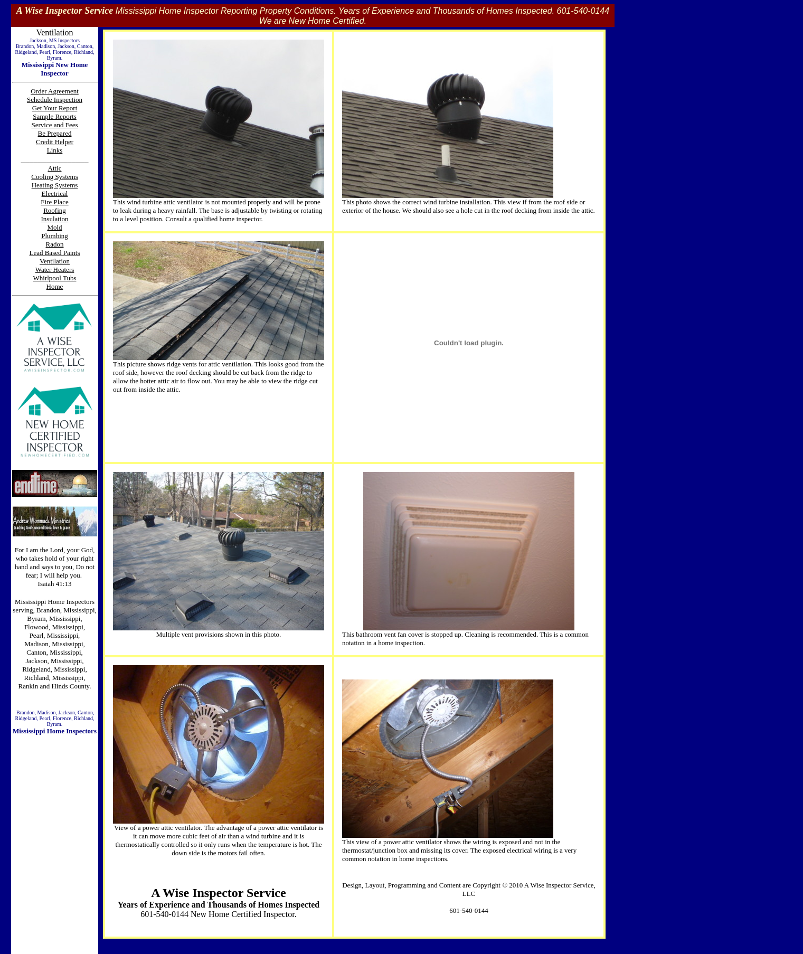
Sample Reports (55, 116)
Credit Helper (54, 142)
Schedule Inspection (54, 99)
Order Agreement (55, 91)
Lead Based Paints (54, 253)
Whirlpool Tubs (55, 278)
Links (55, 150)
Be (43, 133)
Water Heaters (54, 269)
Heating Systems (55, 185)
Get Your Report (55, 108)
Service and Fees (54, 125)
